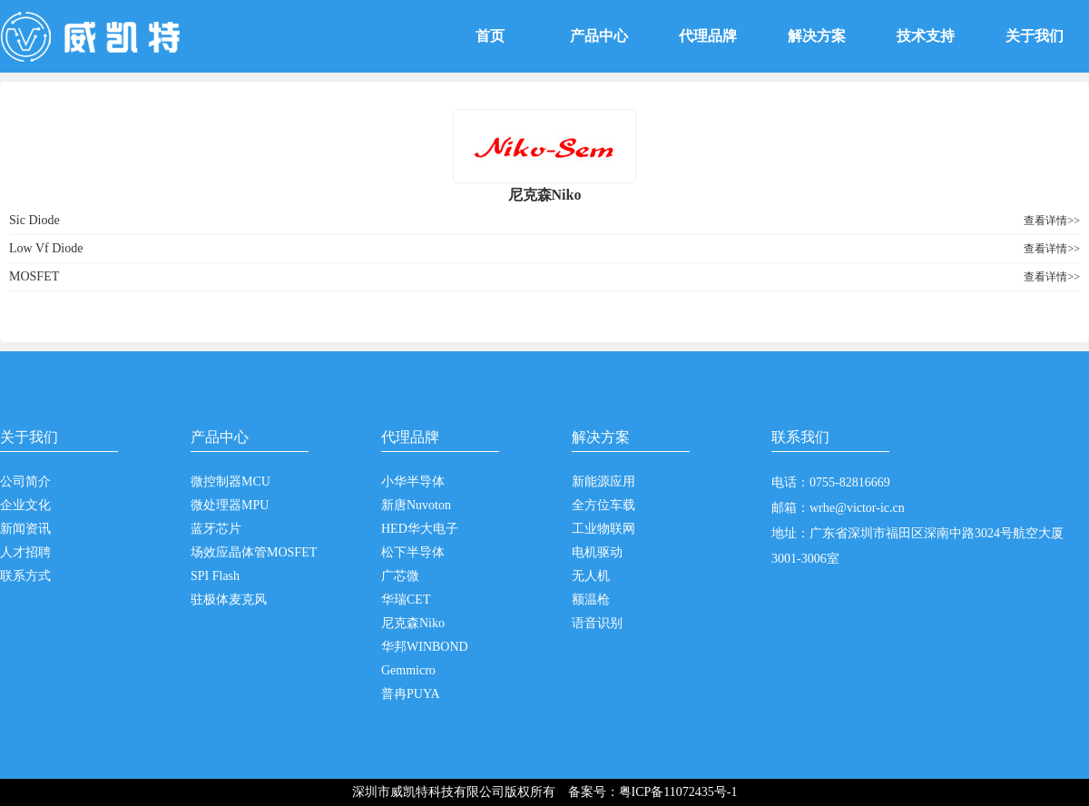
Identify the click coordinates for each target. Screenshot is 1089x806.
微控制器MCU (230, 481)
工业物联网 (603, 529)
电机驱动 (597, 552)
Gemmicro (408, 670)
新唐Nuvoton (416, 505)
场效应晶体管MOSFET (254, 552)
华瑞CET (405, 599)
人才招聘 (25, 552)
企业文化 (25, 505)
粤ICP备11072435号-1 (678, 792)
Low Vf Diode (46, 248)
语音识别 (597, 623)
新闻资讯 (25, 529)
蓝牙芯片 (216, 529)
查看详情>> (1052, 220)
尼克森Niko (413, 623)
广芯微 (400, 576)
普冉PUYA (410, 694)
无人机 (591, 576)
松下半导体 (413, 552)
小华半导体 (413, 481)
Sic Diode (34, 220)
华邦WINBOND (424, 647)
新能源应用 (603, 481)
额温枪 (591, 599)
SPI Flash (215, 576)
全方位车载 (603, 505)
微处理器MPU (230, 505)
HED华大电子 (419, 529)
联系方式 (25, 576)
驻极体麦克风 (229, 599)
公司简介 (25, 481)
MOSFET (34, 276)
